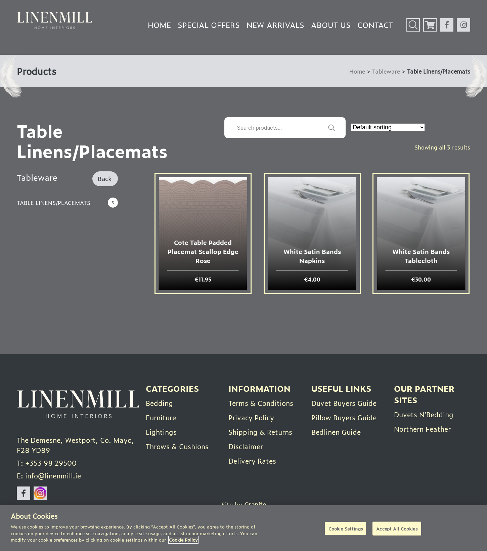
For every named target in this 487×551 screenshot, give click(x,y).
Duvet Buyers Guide (344, 403)
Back (105, 178)
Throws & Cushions (177, 446)
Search (331, 127)
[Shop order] (388, 127)
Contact (375, 24)
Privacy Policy (251, 417)
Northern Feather (422, 429)
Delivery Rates (252, 461)
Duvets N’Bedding (423, 414)
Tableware (386, 71)
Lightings (161, 432)
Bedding (159, 403)
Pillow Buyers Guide (344, 417)
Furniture (161, 417)
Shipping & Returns (260, 432)
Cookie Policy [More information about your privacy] (183, 540)
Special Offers (209, 24)
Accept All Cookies (396, 528)
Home (159, 24)
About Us (331, 24)
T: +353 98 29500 (47, 463)
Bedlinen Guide (336, 432)
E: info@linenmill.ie (49, 475)
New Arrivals (275, 24)
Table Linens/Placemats (53, 203)
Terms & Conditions (260, 403)
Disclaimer (245, 446)
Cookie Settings (345, 528)
